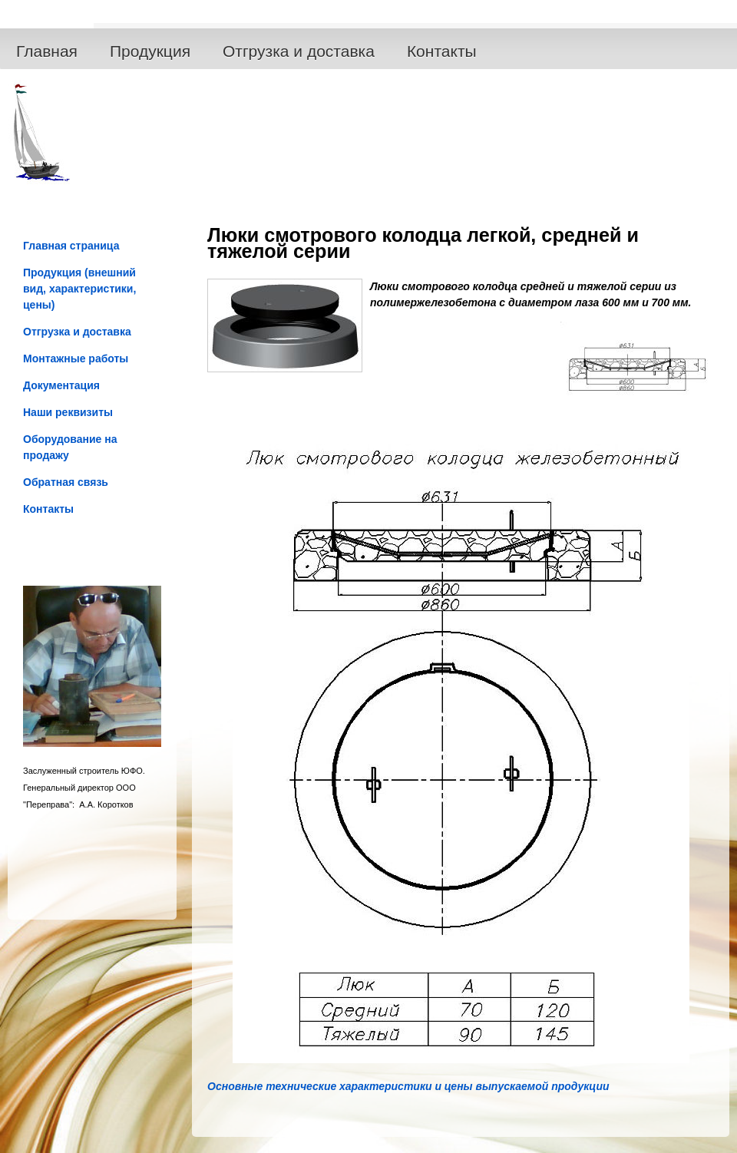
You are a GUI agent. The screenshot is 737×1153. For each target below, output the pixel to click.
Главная (47, 51)
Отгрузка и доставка (299, 51)
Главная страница (71, 246)
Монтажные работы (75, 358)
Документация (61, 385)
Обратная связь (65, 482)
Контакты (442, 51)
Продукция (150, 51)
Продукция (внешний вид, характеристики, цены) (79, 288)
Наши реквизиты (68, 412)
